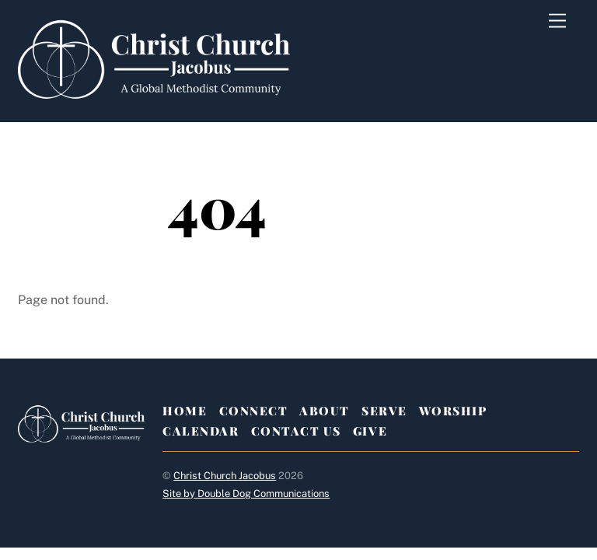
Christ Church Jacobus (224, 475)
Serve (384, 410)
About (324, 410)
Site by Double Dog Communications (246, 493)
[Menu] (557, 21)
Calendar (200, 431)
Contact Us (296, 431)
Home (184, 410)
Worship (453, 410)
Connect (253, 410)
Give (370, 431)
